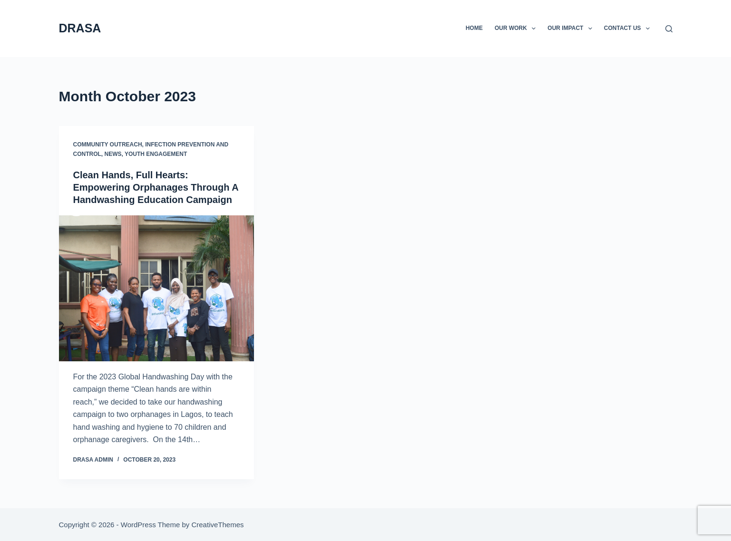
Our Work (517, 28)
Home (474, 28)
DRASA (80, 28)
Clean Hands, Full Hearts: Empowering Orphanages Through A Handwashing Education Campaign (155, 187)
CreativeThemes (217, 525)
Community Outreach (107, 144)
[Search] (669, 28)
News (113, 154)
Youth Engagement (156, 154)
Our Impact (571, 28)
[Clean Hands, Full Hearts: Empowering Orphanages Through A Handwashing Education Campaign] (156, 288)
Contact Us (628, 28)
